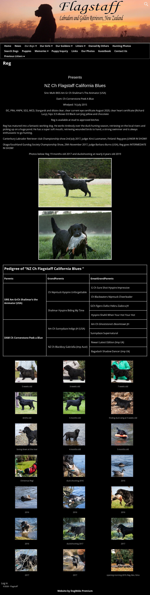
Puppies (26, 51)
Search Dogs (11, 51)
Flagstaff (14, 586)
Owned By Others (98, 46)
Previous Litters (15, 56)
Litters (81, 45)
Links (74, 51)
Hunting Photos (121, 46)
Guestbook (104, 51)
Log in (4, 583)
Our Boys (31, 45)
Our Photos (88, 51)
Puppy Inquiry (60, 51)
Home (7, 46)
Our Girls (47, 45)
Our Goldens (65, 45)
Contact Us (120, 51)
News (18, 46)
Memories (42, 51)
